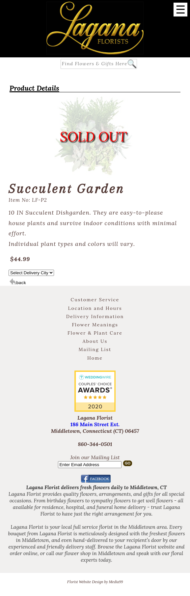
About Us (95, 341)
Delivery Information (95, 316)
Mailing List (95, 349)
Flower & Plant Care (95, 333)
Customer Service (95, 300)
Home (95, 358)
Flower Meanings (95, 325)
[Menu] (180, 9)
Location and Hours (95, 308)
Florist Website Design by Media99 (95, 582)
